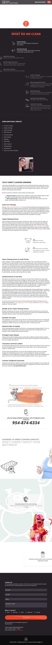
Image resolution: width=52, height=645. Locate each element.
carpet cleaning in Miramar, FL (14, 207)
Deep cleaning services (39, 226)
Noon (22, 612)
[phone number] (40, 2)
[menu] (49, 2)
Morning (15, 612)
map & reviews (18, 630)
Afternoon (30, 612)
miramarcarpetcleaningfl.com (35, 642)
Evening (38, 612)
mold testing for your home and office (23, 302)
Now (8, 612)
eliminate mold (42, 302)
